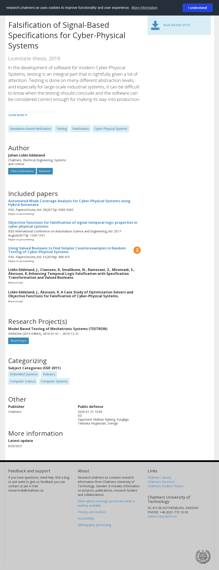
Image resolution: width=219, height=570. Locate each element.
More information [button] (144, 7)
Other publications (22, 171)
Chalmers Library (159, 477)
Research (44, 171)
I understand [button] (197, 7)
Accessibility (86, 518)
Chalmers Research (161, 482)
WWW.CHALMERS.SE (162, 516)
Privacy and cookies (92, 512)
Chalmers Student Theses (166, 486)
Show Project (18, 341)
